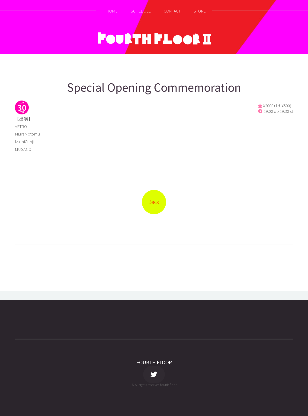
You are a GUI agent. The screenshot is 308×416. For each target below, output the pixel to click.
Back (154, 202)
